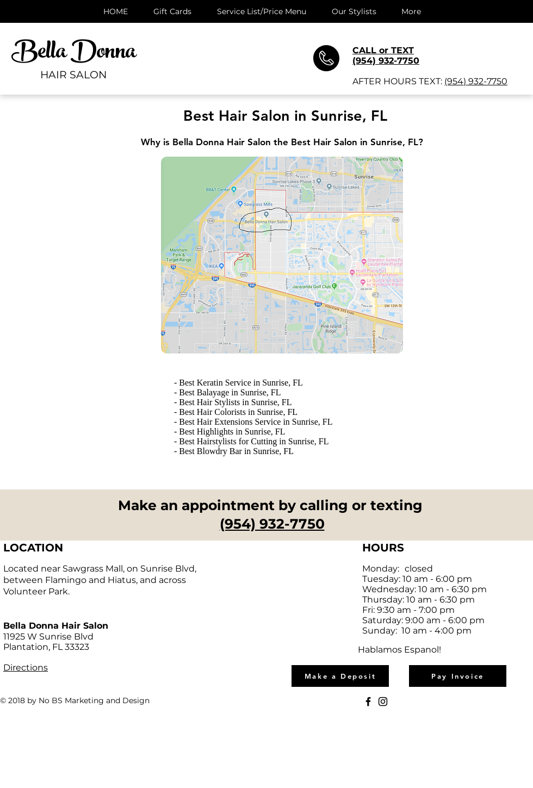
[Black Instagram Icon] (383, 702)
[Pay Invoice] (457, 676)
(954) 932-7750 (475, 81)
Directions (25, 667)
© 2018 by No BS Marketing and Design (75, 700)
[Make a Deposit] (340, 676)
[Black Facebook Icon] (368, 702)
